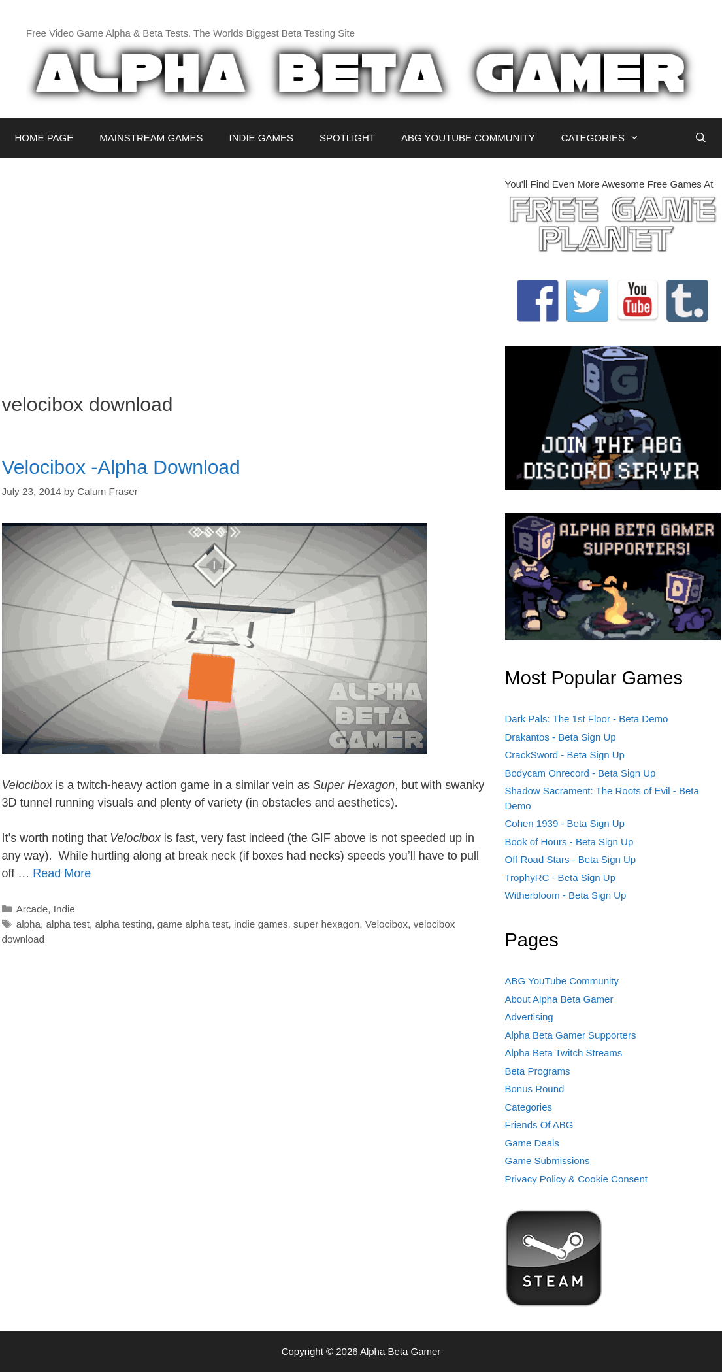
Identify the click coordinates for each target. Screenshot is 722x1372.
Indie (64, 908)
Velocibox (386, 923)
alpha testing (123, 923)
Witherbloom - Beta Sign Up (566, 895)
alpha (28, 923)
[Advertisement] (243, 268)
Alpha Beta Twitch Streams (564, 1052)
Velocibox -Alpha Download (121, 467)
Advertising (529, 1016)
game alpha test (193, 923)
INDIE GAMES (261, 137)
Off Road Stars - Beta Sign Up (570, 859)
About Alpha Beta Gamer (559, 999)
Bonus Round (535, 1088)
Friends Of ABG (539, 1124)
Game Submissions (547, 1160)
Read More (62, 873)
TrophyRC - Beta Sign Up (560, 877)
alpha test (68, 923)
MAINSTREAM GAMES (151, 137)
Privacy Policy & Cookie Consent (576, 1178)
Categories (529, 1107)
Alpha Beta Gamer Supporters (570, 1035)
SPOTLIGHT (347, 137)
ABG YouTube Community (562, 980)
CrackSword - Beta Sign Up (565, 754)
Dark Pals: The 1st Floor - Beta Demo (586, 718)
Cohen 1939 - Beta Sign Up (565, 823)
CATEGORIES (606, 138)
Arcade (32, 908)
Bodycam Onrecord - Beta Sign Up (580, 772)
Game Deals (532, 1142)
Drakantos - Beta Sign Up (560, 737)
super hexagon (326, 923)
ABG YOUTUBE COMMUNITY (468, 137)
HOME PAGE (44, 137)
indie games (260, 923)
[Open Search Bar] (700, 138)
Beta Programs (537, 1071)
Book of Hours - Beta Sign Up (569, 841)
